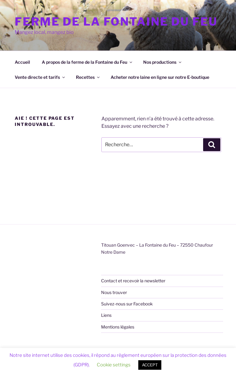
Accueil (22, 62)
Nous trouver (114, 292)
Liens (106, 315)
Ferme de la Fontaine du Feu (116, 21)
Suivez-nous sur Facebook (127, 303)
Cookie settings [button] (114, 365)
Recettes (88, 77)
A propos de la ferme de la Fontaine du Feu (87, 62)
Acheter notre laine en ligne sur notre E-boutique (160, 77)
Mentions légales (117, 326)
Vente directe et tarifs (40, 77)
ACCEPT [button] (150, 364)
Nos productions (162, 62)
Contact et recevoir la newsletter (133, 280)
